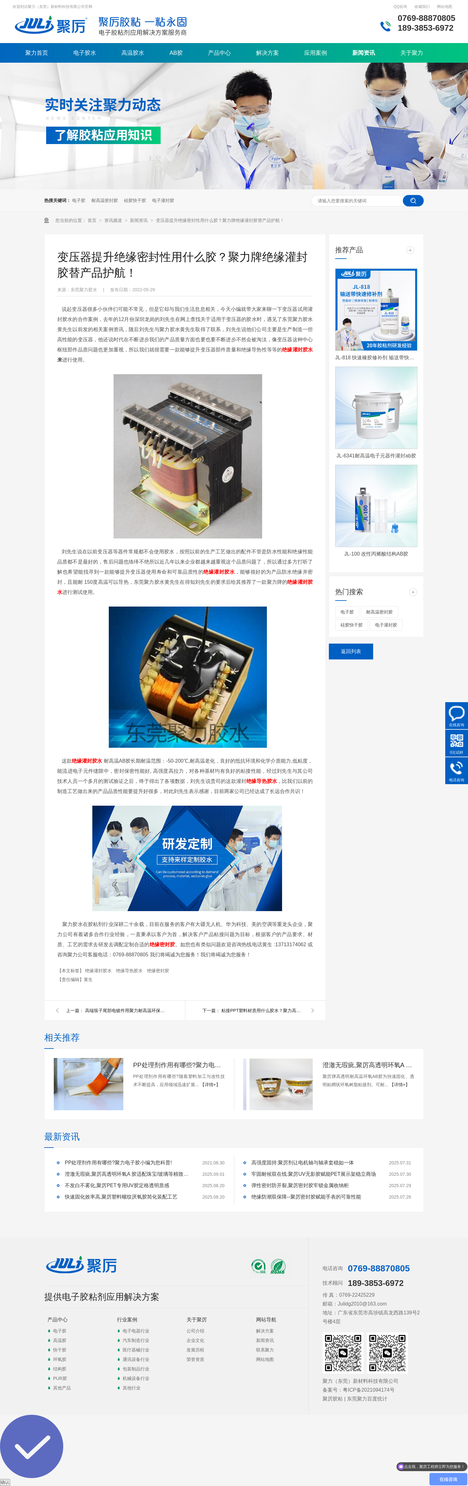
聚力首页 (36, 53)
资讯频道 (113, 220)
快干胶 (59, 1349)
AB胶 (176, 53)
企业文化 (195, 1340)
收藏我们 (422, 6)
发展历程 (195, 1349)
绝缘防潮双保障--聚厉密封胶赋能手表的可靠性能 (306, 1197)
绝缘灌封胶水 (297, 349)
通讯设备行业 (136, 1359)
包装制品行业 (136, 1368)
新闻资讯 (363, 53)
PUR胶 (60, 1378)
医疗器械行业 (136, 1349)
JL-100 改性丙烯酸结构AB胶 (376, 554)
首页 (93, 220)
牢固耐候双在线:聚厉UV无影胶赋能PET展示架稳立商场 (313, 1174)
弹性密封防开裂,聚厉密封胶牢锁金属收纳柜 (300, 1185)
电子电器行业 (136, 1330)
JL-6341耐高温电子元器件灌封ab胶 (376, 455)
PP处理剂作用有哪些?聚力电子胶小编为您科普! (179, 1064)
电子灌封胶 (163, 200)
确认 (5, 1482)
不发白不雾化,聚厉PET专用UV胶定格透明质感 (117, 1185)
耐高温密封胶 (104, 200)
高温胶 (59, 1340)
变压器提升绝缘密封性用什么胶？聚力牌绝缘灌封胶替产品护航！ (220, 220)
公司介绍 (195, 1330)
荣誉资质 (195, 1359)
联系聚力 (265, 1349)
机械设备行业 (136, 1378)
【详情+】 (210, 1084)
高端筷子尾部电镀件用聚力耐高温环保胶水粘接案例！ (126, 1010)
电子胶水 (84, 53)
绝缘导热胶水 (130, 970)
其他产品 (62, 1387)
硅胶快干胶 (135, 200)
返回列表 (351, 651)
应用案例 (315, 53)
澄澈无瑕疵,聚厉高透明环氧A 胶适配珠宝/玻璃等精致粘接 (368, 1064)
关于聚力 (411, 53)
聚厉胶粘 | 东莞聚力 (345, 1398)
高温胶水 (132, 53)
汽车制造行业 (136, 1340)
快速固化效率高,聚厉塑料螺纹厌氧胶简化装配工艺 (121, 1197)
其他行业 (131, 1387)
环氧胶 (59, 1359)
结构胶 (59, 1368)
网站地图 (444, 6)
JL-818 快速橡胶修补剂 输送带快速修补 (376, 357)
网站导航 (266, 1319)
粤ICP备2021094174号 (369, 1390)
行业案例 (127, 1319)
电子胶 (78, 200)
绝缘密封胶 (158, 970)
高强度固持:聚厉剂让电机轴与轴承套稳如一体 (302, 1162)
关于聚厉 (197, 1319)
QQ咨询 (400, 6)
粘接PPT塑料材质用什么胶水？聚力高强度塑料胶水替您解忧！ (262, 1010)
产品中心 (219, 53)
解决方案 (267, 53)
